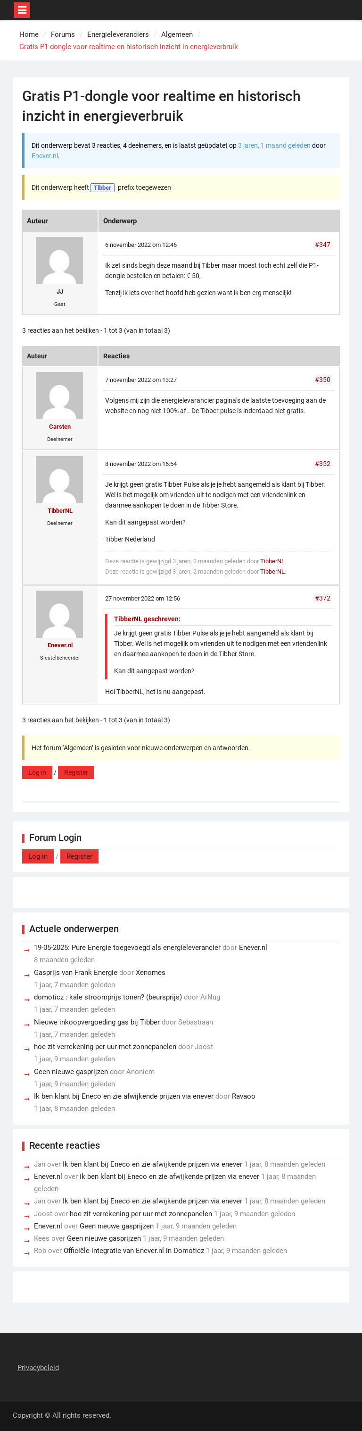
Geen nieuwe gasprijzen (71, 1071)
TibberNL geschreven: (147, 619)
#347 (322, 244)
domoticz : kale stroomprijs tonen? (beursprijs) (108, 997)
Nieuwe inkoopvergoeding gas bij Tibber (97, 1022)
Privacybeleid (38, 1367)
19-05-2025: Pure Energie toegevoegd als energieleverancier (127, 947)
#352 (322, 463)
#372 (322, 598)
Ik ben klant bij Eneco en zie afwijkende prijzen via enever (124, 1096)
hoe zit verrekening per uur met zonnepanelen (105, 1046)
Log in (37, 772)
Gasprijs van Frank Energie (75, 972)
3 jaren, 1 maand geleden (274, 145)
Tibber (102, 187)
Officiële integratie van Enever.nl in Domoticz (134, 1250)
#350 (322, 379)
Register (76, 772)
